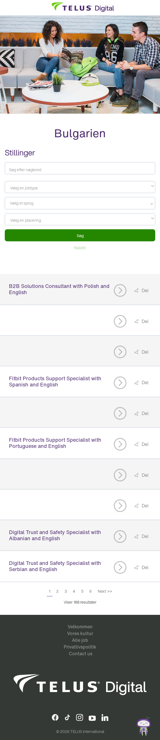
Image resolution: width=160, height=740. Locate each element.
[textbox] (80, 188)
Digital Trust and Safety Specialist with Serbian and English (55, 566)
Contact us (80, 653)
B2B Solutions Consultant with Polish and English (59, 289)
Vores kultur (80, 633)
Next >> (105, 591)
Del (144, 290)
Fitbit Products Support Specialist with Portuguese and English (55, 443)
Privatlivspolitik (80, 646)
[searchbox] (32, 203)
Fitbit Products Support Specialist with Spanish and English (55, 381)
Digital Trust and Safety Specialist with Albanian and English (55, 535)
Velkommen (80, 626)
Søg (80, 236)
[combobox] (80, 187)
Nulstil (80, 248)
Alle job (80, 640)
